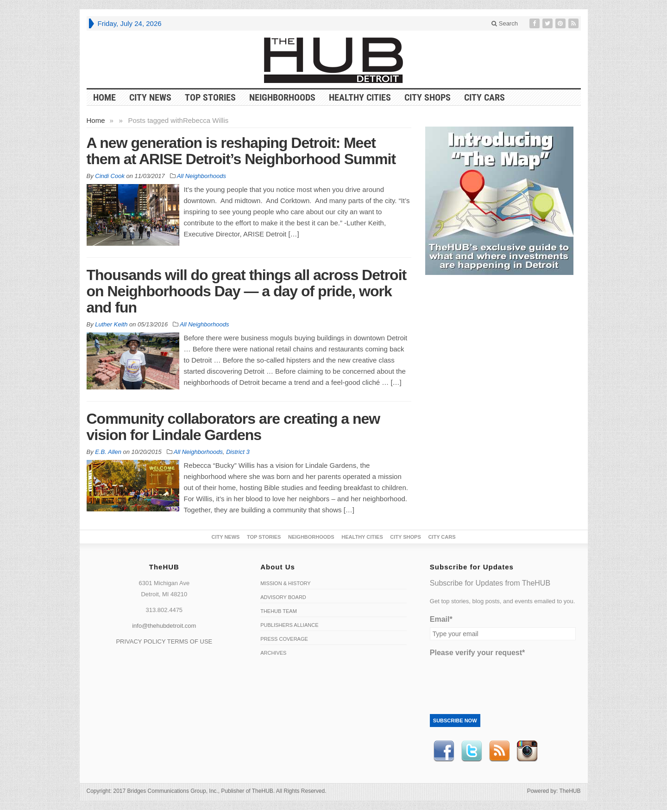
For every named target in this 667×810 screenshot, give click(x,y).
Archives (273, 653)
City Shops (427, 97)
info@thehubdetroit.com (164, 625)
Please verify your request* (477, 653)
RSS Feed (499, 751)
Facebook (444, 751)
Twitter (471, 751)
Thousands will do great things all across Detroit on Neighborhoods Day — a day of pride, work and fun (247, 291)
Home (96, 120)
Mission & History (285, 583)
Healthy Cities (360, 97)
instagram (527, 751)
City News (150, 97)
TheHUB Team (278, 611)
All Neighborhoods (201, 175)
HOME (104, 97)
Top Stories (210, 97)
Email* (441, 619)
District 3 (238, 451)
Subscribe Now (455, 720)
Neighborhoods (282, 97)
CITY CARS (484, 97)
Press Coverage (284, 639)
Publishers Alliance (289, 625)
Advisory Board (283, 597)
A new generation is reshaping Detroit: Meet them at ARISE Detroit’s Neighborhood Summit (241, 150)
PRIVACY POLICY (140, 641)
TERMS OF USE (190, 641)
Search (504, 23)
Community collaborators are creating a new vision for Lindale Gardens (233, 426)
